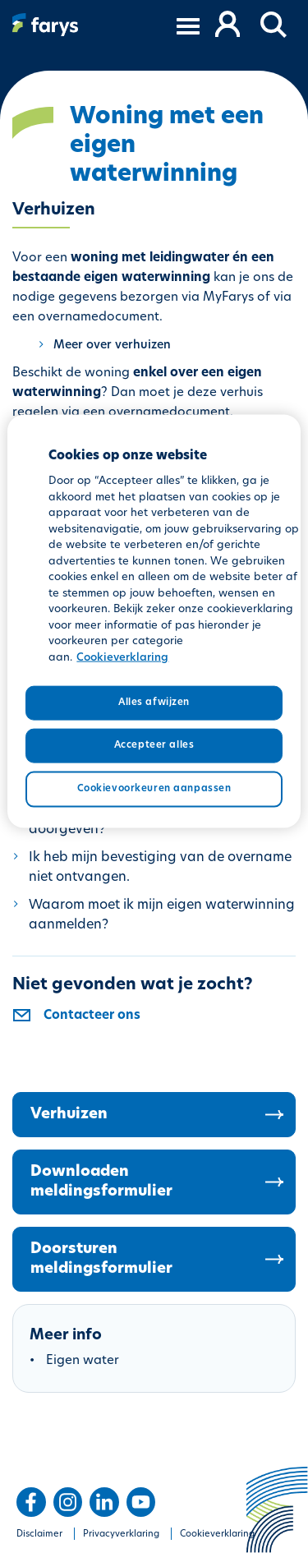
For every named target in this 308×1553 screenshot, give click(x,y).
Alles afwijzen (154, 702)
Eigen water (82, 1361)
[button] (274, 25)
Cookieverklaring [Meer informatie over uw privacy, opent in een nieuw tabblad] (122, 657)
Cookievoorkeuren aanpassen (154, 788)
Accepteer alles (154, 745)
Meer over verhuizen (112, 345)
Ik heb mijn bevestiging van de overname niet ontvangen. (160, 867)
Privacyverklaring (121, 1534)
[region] (153, 621)
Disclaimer (39, 1534)
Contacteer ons (92, 1016)
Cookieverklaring (217, 1534)
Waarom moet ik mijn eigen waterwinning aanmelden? (162, 915)
